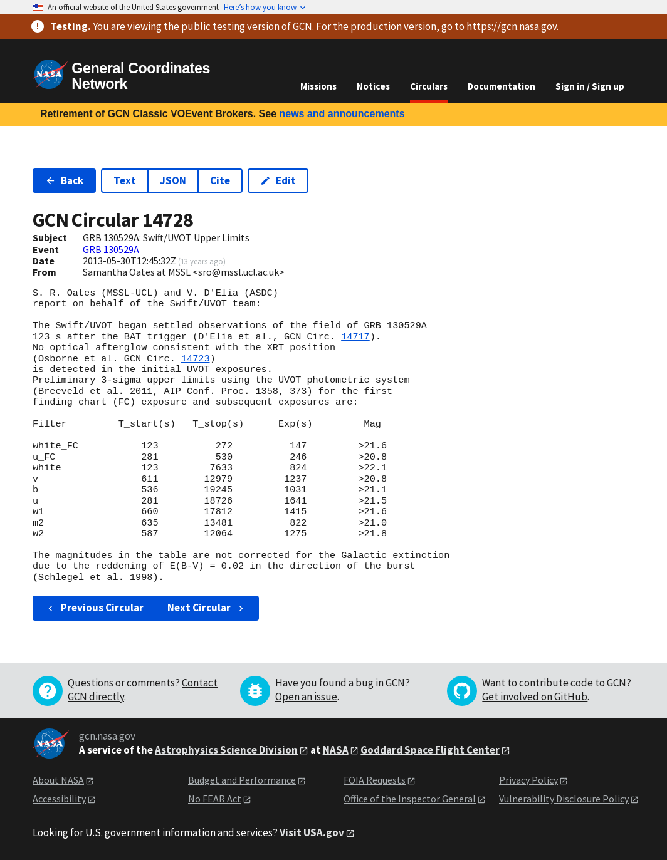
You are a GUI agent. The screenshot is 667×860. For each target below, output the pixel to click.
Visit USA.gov (312, 832)
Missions (318, 86)
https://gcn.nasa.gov (511, 26)
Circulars (429, 86)
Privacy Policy (528, 780)
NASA (336, 750)
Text (124, 180)
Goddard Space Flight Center (430, 750)
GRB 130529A (111, 249)
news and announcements (341, 113)
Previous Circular (94, 607)
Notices (373, 86)
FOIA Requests (375, 780)
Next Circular (206, 607)
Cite (220, 180)
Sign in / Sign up (589, 86)
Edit (278, 180)
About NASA (58, 780)
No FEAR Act (214, 798)
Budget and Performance (242, 780)
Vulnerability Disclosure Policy (564, 798)
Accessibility (59, 798)
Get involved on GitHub (534, 696)
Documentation (501, 86)
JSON (173, 180)
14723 (195, 359)
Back (64, 180)
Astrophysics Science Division (226, 750)
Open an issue (306, 696)
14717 (355, 337)
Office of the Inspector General (410, 798)
